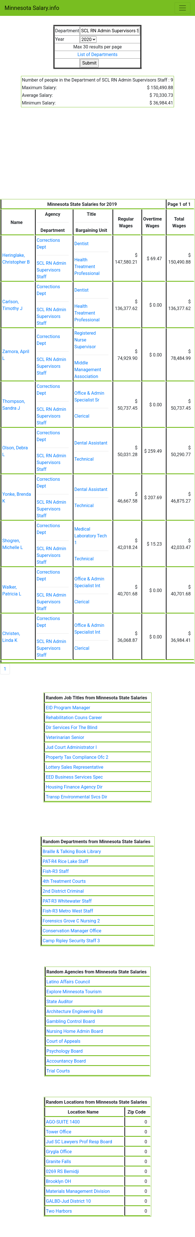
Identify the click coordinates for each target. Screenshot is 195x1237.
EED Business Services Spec (74, 777)
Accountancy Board (66, 1061)
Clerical (81, 416)
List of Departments (97, 54)
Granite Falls (58, 1161)
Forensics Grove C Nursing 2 (71, 921)
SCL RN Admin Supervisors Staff (51, 269)
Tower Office (58, 1132)
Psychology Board (65, 1051)
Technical (84, 459)
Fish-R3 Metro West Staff (68, 911)
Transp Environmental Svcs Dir (76, 797)
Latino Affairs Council (68, 981)
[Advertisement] (97, 156)
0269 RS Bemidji (62, 1171)
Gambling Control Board (71, 1021)
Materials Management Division (78, 1191)
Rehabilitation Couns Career (74, 717)
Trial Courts (58, 1071)
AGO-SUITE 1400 (63, 1122)
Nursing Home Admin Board (75, 1031)
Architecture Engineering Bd (74, 1011)
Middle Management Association (87, 369)
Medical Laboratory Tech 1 (90, 535)
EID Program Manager (68, 707)
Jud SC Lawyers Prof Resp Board (79, 1141)
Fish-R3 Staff (56, 871)
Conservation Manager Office (72, 930)
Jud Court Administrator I (71, 747)
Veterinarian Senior (65, 737)
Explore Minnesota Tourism (74, 991)
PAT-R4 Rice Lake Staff (65, 861)
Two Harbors (59, 1211)
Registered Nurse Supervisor (85, 339)
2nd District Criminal (63, 891)
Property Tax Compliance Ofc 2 (77, 757)
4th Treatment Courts (64, 881)
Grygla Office (59, 1151)
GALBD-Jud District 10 (68, 1201)
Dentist (81, 243)
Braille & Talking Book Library (72, 851)
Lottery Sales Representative (74, 767)
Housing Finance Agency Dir (74, 787)
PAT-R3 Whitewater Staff (67, 901)
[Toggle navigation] (182, 8)
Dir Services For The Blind (71, 727)
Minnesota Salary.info (32, 8)
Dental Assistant (91, 443)
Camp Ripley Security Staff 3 (71, 940)
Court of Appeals (64, 1041)
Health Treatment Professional (87, 266)
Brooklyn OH (58, 1181)
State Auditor (60, 1001)
